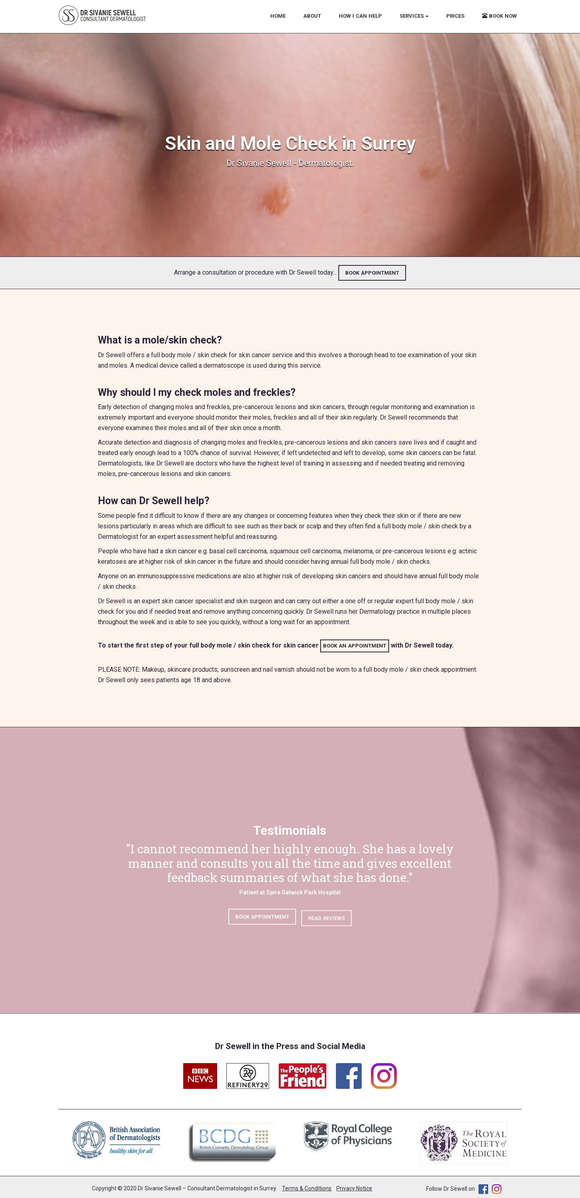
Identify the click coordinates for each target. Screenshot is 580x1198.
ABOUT (312, 16)
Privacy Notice (354, 1188)
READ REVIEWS (326, 923)
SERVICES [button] (414, 16)
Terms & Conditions (306, 1188)
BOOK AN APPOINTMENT (354, 646)
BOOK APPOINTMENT (372, 273)
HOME (278, 16)
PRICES (455, 16)
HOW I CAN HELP (360, 16)
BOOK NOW (499, 16)
